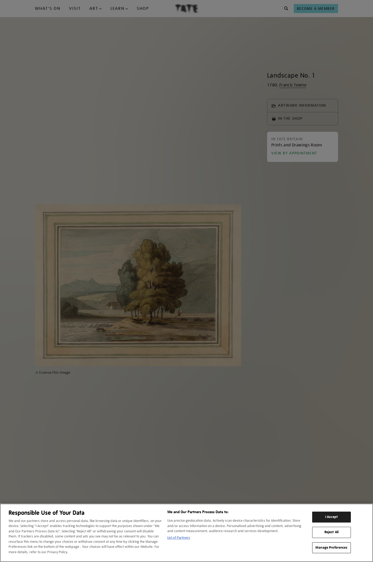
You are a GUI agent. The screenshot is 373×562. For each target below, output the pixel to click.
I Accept (331, 517)
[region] (186, 533)
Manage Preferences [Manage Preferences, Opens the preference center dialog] (331, 547)
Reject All (331, 532)
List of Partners (178, 537)
